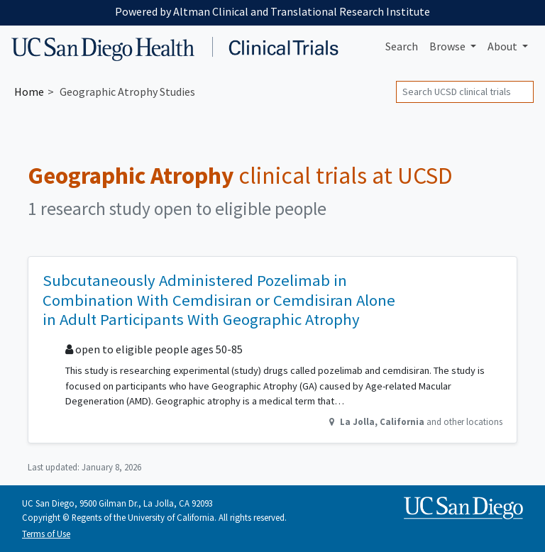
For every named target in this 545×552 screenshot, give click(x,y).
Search (401, 46)
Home (29, 91)
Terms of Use (46, 533)
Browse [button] (448, 46)
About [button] (503, 46)
